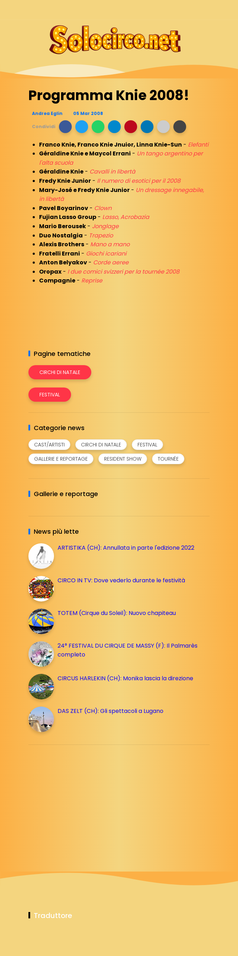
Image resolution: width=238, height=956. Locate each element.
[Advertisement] (81, 800)
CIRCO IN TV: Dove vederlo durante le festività (121, 580)
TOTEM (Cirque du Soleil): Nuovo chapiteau (117, 613)
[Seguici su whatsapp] (192, 9)
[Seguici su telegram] (180, 9)
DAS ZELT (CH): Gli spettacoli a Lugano (110, 711)
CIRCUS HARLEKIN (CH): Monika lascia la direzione (125, 678)
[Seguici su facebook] (155, 9)
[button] (65, 126)
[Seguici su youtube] (205, 9)
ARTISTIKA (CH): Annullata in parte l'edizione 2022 (126, 548)
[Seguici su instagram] (167, 9)
